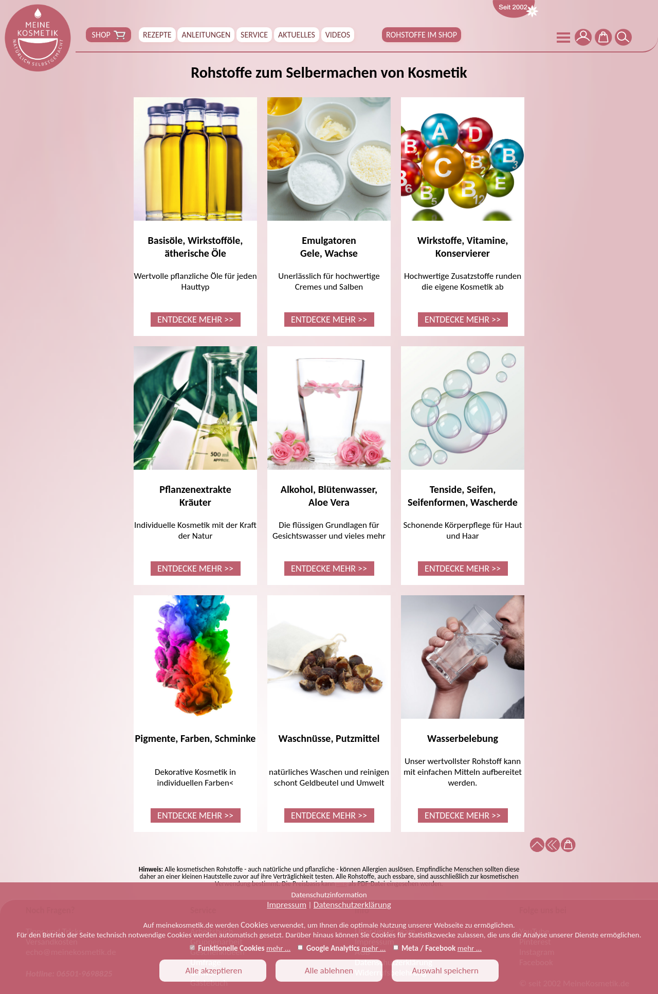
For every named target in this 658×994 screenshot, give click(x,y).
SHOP (108, 35)
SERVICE (254, 35)
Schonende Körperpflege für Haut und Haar (462, 461)
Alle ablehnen (329, 970)
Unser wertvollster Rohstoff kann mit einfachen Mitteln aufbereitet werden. (462, 709)
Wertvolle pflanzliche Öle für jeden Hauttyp (195, 212)
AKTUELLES (296, 35)
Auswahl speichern (445, 970)
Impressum (286, 904)
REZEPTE (157, 35)
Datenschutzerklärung (352, 904)
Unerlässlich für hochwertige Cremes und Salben (329, 212)
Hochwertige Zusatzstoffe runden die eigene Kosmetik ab (462, 212)
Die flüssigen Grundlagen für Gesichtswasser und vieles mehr (329, 461)
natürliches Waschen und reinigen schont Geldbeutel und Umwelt (329, 709)
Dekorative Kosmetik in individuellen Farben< (195, 709)
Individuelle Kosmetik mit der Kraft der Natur (195, 461)
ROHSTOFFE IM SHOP (421, 35)
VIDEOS (337, 35)
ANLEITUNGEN (205, 35)
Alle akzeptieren (213, 970)
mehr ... (278, 948)
